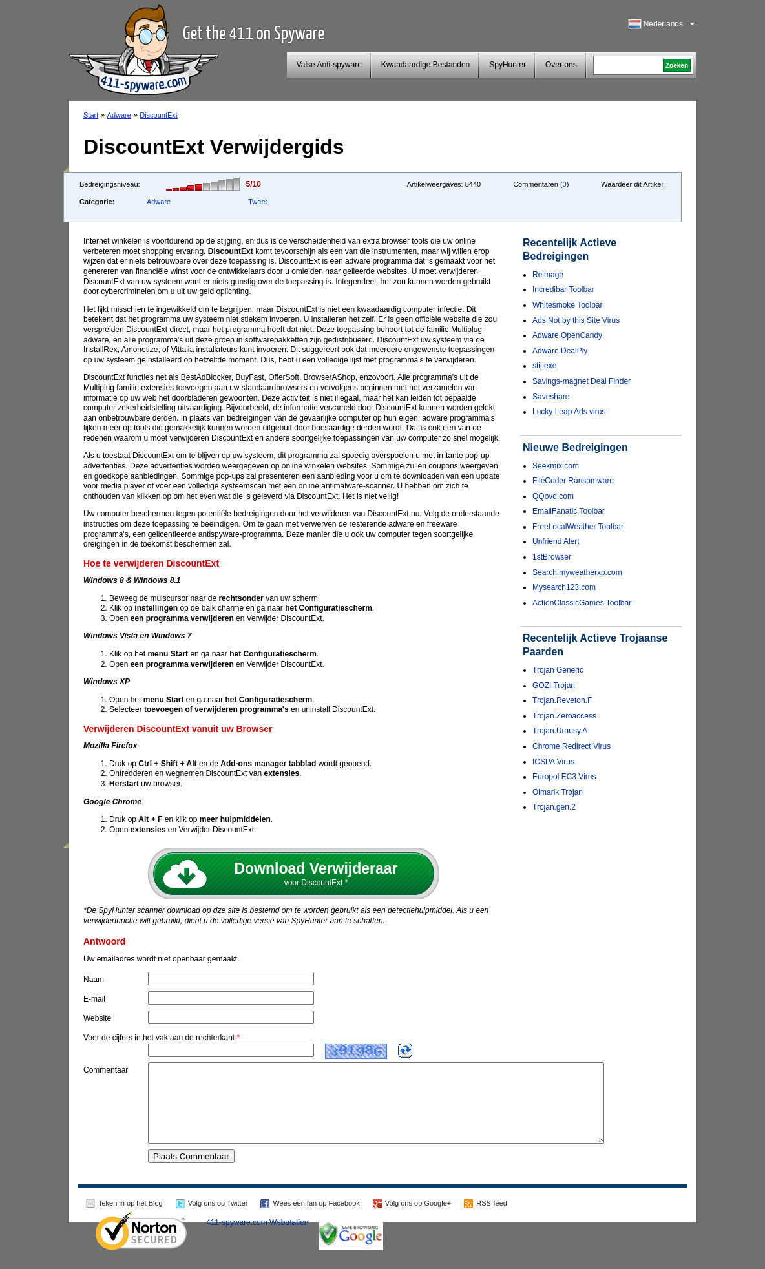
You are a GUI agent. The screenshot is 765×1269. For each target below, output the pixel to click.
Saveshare (550, 396)
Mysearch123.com (564, 587)
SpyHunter (507, 64)
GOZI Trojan (553, 685)
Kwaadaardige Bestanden (425, 64)
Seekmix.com (555, 465)
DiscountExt (159, 115)
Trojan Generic (557, 670)
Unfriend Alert (556, 541)
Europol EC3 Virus (564, 776)
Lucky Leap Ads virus (568, 411)
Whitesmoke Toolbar (567, 304)
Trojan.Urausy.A (559, 730)
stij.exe (544, 365)
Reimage (547, 274)
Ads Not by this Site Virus (576, 320)
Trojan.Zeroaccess (564, 715)
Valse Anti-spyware (329, 64)
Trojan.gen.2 (554, 807)
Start (90, 115)
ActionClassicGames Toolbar (581, 602)
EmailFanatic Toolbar (568, 511)
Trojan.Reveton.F (562, 700)
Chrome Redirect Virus (571, 746)
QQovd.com (553, 496)
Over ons (561, 64)
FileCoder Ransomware (573, 480)
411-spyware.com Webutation (257, 1238)
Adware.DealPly (559, 350)
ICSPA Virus (553, 761)
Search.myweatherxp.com (577, 572)
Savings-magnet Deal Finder (581, 381)
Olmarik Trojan (557, 792)
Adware (119, 115)
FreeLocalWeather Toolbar (578, 526)
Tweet (257, 201)
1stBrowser (551, 556)
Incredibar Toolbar (563, 289)
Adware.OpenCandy (567, 335)
